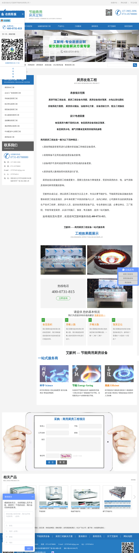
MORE (133, 480)
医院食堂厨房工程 (11, 109)
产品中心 (61, 26)
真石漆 (41, 528)
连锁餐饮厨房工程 (11, 120)
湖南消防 (58, 528)
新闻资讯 (95, 26)
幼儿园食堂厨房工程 (12, 115)
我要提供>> (99, 315)
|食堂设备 (48, 65)
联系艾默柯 (129, 26)
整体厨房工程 (70, 65)
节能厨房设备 (43, 536)
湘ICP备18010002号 (71, 548)
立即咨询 (63, 298)
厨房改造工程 (9, 137)
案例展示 (82, 536)
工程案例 (78, 26)
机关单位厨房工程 (11, 104)
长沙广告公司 (81, 528)
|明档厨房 (31, 65)
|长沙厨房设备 (58, 65)
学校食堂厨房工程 (11, 98)
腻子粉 (90, 528)
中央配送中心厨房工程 (13, 131)
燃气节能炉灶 (107, 511)
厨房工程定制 (27, 26)
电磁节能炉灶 (75, 511)
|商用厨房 (39, 65)
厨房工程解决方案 (64, 536)
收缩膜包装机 (99, 528)
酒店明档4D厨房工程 (12, 126)
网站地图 (124, 3)
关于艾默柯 (112, 26)
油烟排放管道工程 (44, 26)
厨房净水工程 (9, 87)
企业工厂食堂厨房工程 (13, 93)
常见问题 (134, 3)
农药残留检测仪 (69, 528)
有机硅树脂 (50, 528)
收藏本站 (114, 3)
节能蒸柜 (42, 511)
